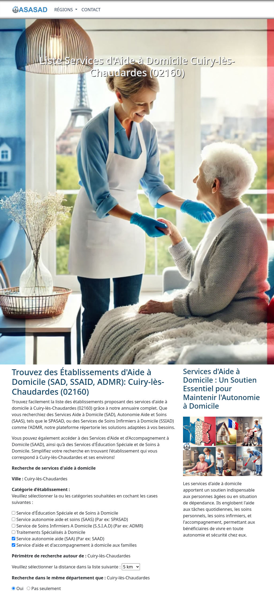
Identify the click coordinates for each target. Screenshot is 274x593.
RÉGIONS (64, 10)
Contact (91, 10)
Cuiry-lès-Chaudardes (39, 479)
